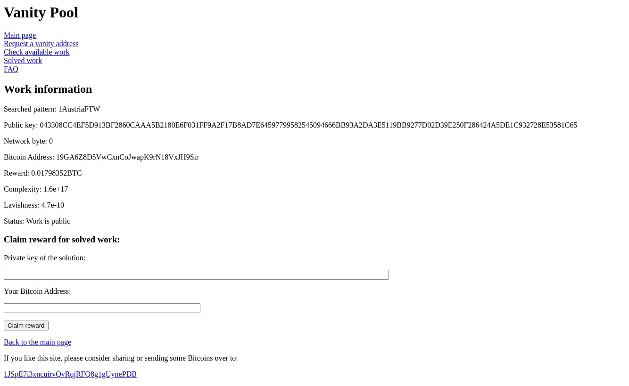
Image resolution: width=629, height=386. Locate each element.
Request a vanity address (41, 44)
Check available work (37, 52)
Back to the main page (37, 342)
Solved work (23, 60)
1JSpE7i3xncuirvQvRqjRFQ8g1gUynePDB (70, 374)
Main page (20, 35)
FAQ (11, 69)
